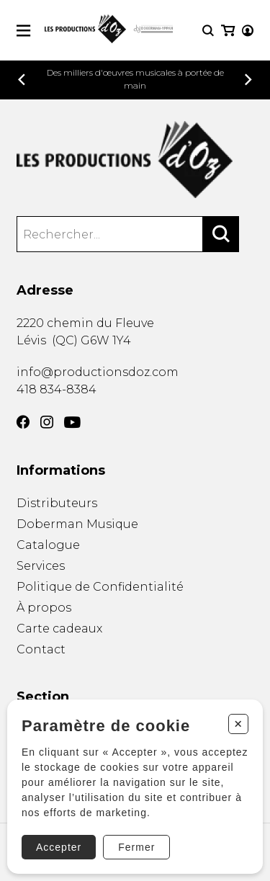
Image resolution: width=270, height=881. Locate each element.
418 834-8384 (56, 389)
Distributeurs (57, 503)
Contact (41, 649)
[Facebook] (23, 422)
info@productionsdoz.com (98, 372)
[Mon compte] (247, 30)
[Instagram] (46, 422)
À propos (44, 607)
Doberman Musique (77, 524)
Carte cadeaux (59, 628)
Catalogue (48, 545)
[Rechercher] (221, 234)
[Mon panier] (228, 30)
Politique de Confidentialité (100, 587)
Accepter (58, 847)
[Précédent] (21, 79)
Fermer (136, 847)
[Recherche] (208, 30)
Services (41, 566)
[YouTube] (72, 422)
